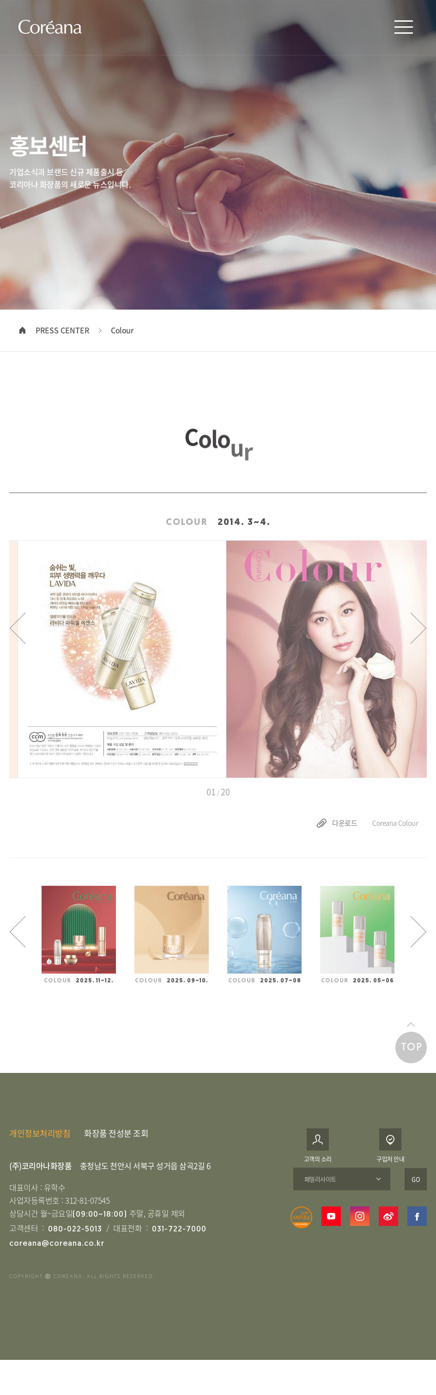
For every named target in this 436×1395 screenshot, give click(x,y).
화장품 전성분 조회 (116, 1145)
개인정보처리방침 (39, 1145)
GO (416, 1190)
